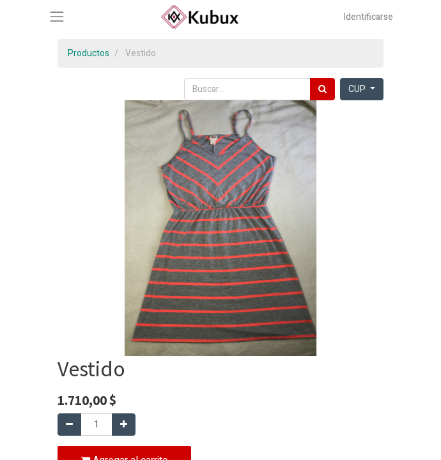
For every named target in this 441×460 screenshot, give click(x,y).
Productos (88, 53)
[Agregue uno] (123, 424)
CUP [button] (358, 89)
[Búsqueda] (322, 89)
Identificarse (368, 17)
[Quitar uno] (69, 424)
